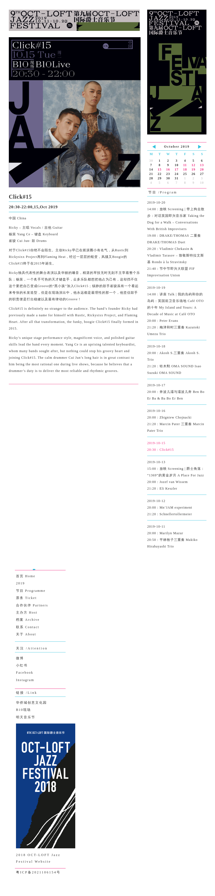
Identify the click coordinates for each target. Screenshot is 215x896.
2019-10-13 (176, 476)
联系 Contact (27, 627)
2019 (20, 583)
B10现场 (23, 710)
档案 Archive (28, 620)
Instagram (25, 680)
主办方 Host (26, 612)
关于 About (26, 634)
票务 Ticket (26, 598)
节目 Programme (30, 591)
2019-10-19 (176, 311)
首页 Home (25, 576)
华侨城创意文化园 (31, 703)
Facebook (24, 672)
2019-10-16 (176, 421)
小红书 (22, 665)
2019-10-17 (176, 392)
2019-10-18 (176, 360)
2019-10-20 (176, 240)
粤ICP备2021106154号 (38, 872)
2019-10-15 (176, 447)
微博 (20, 658)
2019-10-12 (176, 508)
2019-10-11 (176, 537)
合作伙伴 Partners (32, 605)
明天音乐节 (25, 717)
